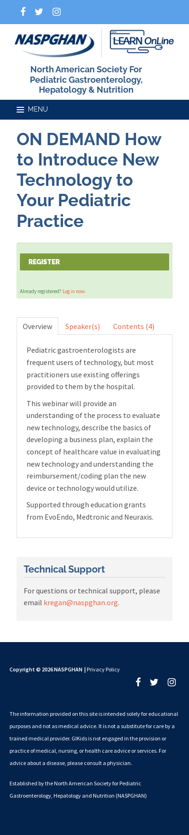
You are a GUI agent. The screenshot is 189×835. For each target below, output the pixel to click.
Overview (37, 326)
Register (44, 262)
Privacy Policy (103, 669)
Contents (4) (133, 326)
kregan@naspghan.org (81, 602)
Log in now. (74, 291)
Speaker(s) (82, 326)
